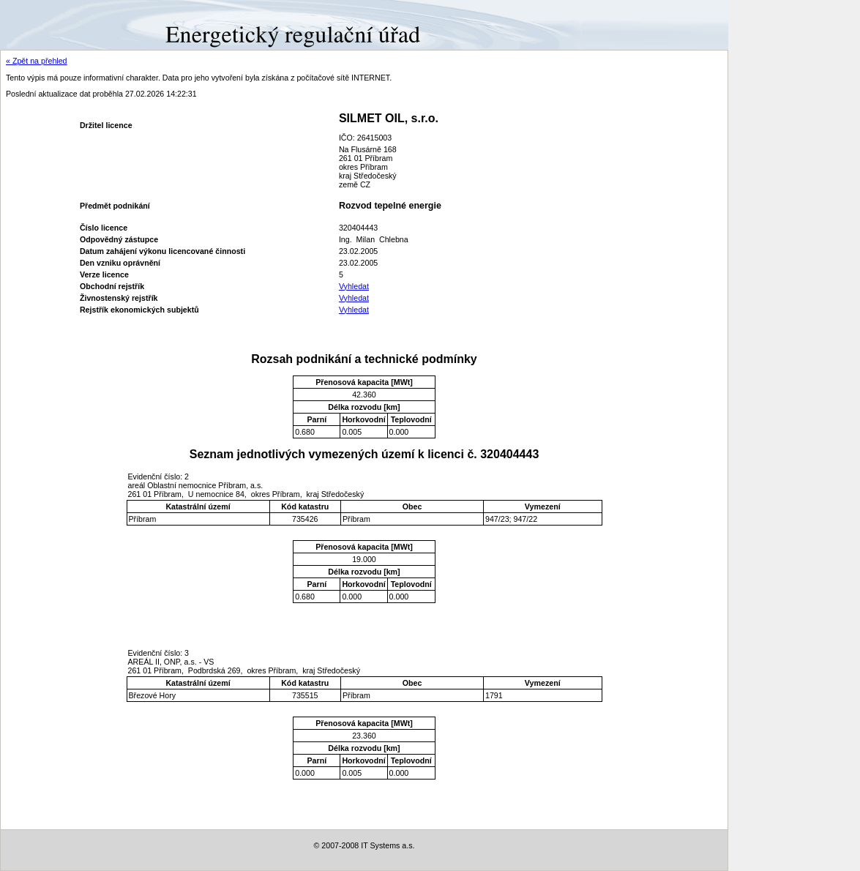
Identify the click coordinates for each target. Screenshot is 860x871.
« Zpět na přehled (36, 60)
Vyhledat (354, 286)
